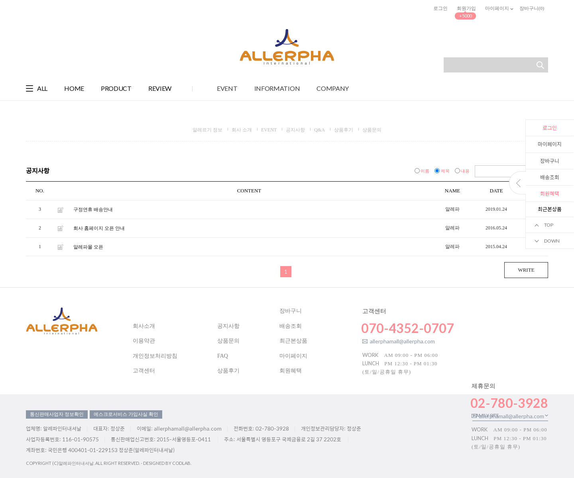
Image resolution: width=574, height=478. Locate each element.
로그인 (440, 8)
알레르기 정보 (207, 130)
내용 (463, 170)
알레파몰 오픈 (88, 246)
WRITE (526, 270)
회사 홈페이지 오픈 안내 (99, 228)
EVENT (269, 130)
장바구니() (531, 8)
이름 (423, 170)
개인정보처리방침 (155, 356)
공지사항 (295, 130)
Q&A (319, 130)
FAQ (222, 356)
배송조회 (549, 177)
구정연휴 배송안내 (93, 209)
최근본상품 (293, 341)
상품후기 (343, 130)
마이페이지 (550, 144)
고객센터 (144, 371)
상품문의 (371, 130)
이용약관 (144, 341)
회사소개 (144, 326)
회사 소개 (242, 130)
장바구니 (549, 161)
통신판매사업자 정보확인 (57, 414)
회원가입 (466, 8)
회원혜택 (290, 371)
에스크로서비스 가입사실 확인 (126, 414)
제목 (442, 170)
